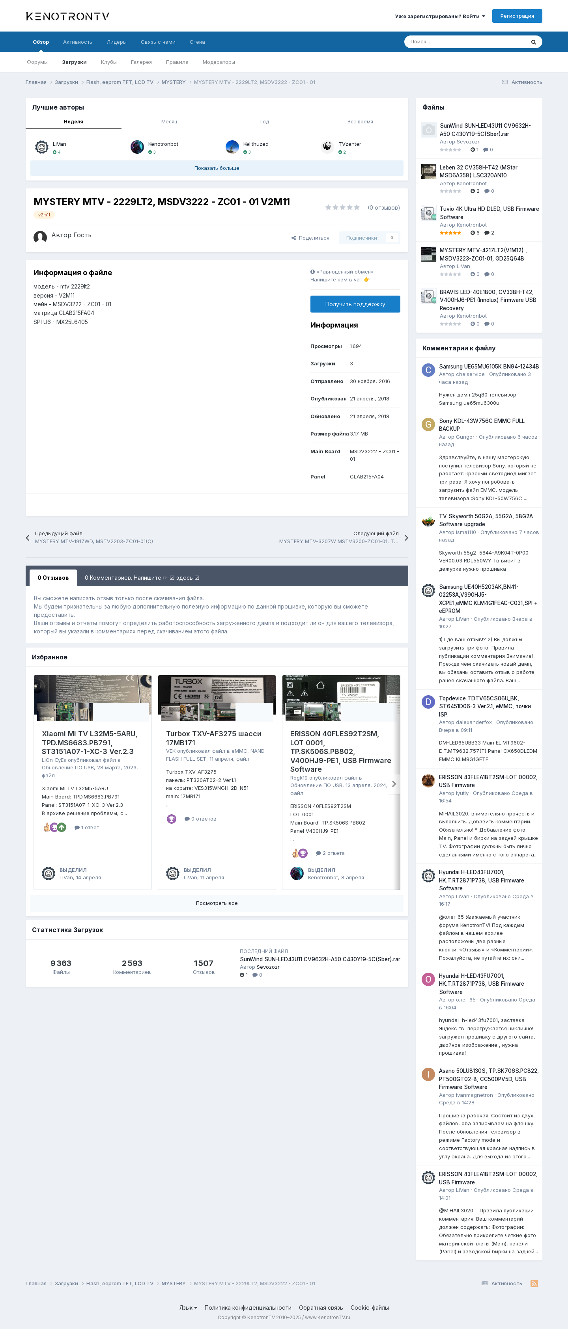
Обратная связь (321, 1307)
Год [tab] (264, 122)
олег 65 (466, 999)
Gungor (465, 437)
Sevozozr (268, 967)
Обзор (41, 45)
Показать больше (216, 168)
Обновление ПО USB (68, 767)
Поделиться (310, 238)
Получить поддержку (355, 304)
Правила (177, 62)
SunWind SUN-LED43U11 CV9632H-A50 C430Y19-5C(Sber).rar (320, 959)
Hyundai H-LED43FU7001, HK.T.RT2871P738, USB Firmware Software (481, 880)
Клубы (109, 62)
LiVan (59, 144)
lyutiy (462, 793)
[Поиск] (445, 41)
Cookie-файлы (370, 1307)
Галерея (141, 62)
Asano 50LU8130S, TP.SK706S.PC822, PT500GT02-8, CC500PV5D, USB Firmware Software (489, 1079)
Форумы (37, 62)
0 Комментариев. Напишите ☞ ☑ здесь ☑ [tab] (142, 577)
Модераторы (219, 62)
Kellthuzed (256, 144)
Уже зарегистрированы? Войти (440, 16)
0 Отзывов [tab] (53, 577)
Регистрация (517, 16)
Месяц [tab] (169, 122)
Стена (197, 42)
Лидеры (116, 42)
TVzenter (349, 144)
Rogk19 (299, 777)
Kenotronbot (163, 144)
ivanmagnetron (474, 1095)
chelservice (470, 374)
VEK (171, 751)
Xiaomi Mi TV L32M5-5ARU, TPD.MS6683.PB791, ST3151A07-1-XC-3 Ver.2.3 (90, 743)
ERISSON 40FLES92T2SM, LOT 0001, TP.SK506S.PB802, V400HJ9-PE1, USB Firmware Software (340, 751)
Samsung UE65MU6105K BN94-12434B (489, 366)
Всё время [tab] (360, 122)
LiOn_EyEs (54, 760)
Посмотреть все (217, 903)
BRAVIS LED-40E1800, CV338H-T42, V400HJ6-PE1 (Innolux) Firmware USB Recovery (488, 300)
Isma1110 (466, 532)
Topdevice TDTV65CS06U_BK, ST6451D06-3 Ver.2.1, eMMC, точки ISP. (485, 706)
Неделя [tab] (73, 122)
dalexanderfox (474, 722)
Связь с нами (158, 42)
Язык (188, 1307)
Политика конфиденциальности (248, 1307)
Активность (77, 42)
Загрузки (74, 62)
